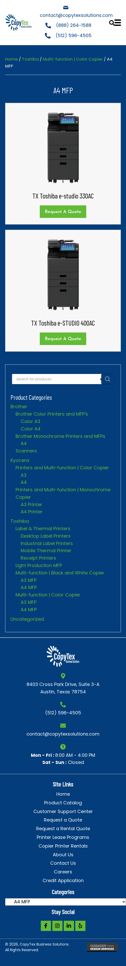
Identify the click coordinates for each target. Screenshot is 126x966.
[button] (46, 926)
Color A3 (30, 421)
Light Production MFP (39, 565)
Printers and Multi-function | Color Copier (62, 467)
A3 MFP (28, 580)
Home (11, 59)
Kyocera (19, 460)
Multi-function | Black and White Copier (60, 573)
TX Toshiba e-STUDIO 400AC (63, 323)
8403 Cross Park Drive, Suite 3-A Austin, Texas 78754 (63, 688)
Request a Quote (63, 211)
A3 (24, 475)
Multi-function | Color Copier (73, 59)
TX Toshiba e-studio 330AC (63, 196)
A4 (24, 443)
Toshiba (30, 59)
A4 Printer (32, 511)
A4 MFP (29, 587)
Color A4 (31, 429)
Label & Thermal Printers (43, 528)
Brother (18, 406)
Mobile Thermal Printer (46, 550)
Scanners (26, 451)
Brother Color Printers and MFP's (52, 414)
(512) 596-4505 (74, 35)
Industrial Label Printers (47, 543)
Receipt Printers (38, 558)
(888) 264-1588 (73, 25)
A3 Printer (31, 504)
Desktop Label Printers (46, 536)
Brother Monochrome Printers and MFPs (60, 436)
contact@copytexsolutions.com (76, 15)
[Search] (107, 379)
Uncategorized (27, 619)
